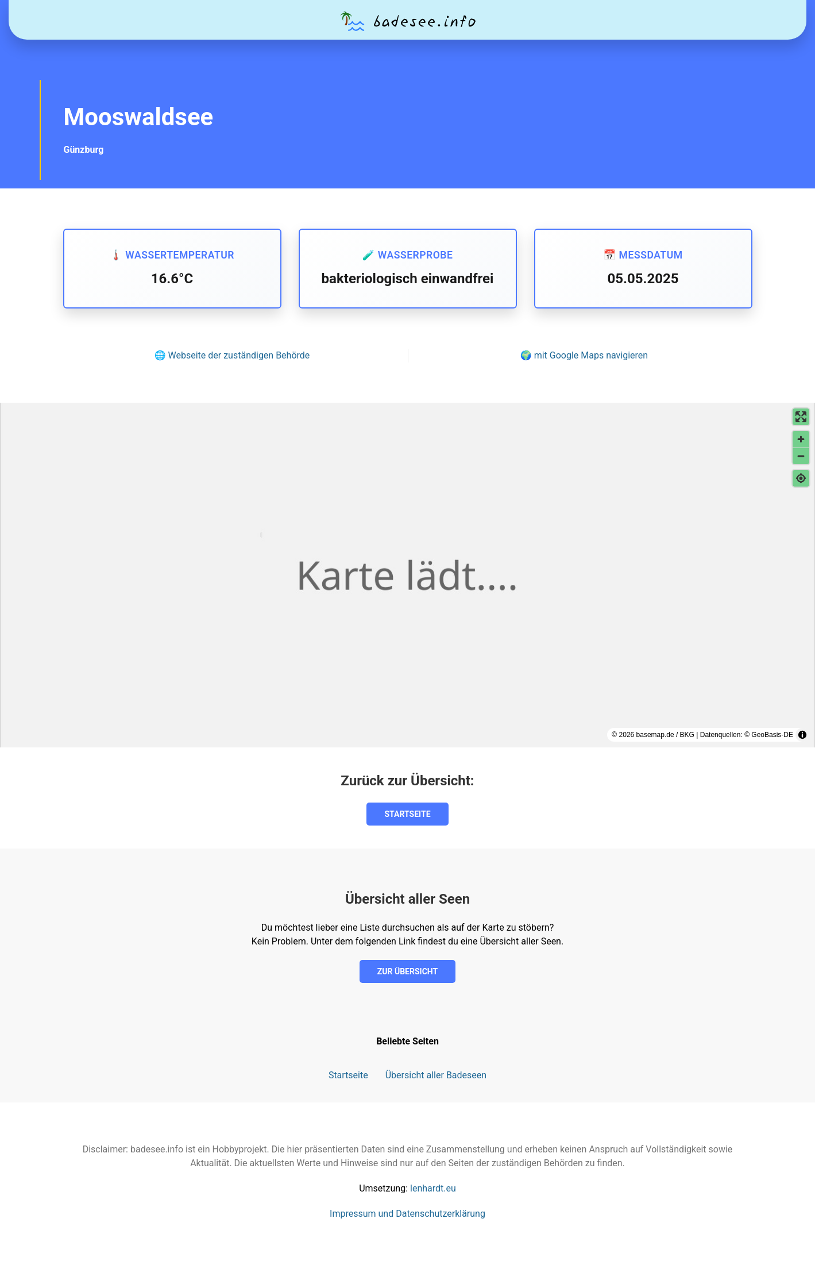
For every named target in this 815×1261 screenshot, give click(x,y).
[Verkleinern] (801, 456)
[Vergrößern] (801, 439)
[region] (407, 575)
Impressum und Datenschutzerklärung (407, 1213)
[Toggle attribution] (802, 735)
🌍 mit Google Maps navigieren (584, 355)
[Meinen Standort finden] (801, 478)
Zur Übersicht (407, 971)
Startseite (407, 814)
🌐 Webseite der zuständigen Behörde (232, 355)
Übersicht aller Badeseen (435, 1075)
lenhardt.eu (433, 1188)
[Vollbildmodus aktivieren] (801, 416)
